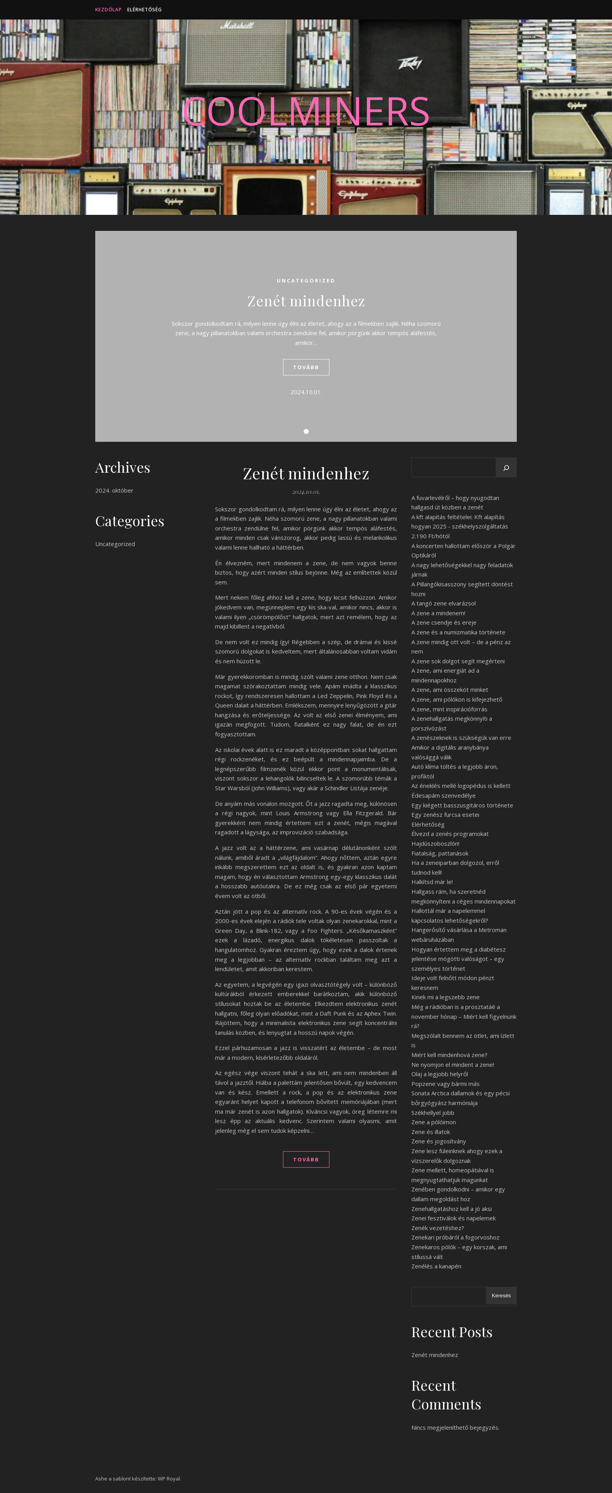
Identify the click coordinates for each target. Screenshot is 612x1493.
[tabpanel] (306, 336)
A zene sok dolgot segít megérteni (458, 661)
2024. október (114, 490)
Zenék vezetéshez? (437, 1228)
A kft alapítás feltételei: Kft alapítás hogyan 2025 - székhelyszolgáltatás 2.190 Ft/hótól (459, 526)
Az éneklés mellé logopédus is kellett (461, 785)
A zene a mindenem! (438, 613)
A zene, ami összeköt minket (449, 689)
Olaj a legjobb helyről (439, 1074)
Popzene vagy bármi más (445, 1084)
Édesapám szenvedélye (443, 795)
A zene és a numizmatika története (458, 632)
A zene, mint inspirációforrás (449, 709)
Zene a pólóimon (433, 1122)
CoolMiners (306, 110)
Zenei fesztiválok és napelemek (453, 1218)
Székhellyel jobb (432, 1112)
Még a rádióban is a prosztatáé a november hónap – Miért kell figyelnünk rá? (463, 1016)
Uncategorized (306, 280)
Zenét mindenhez (306, 300)
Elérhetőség (144, 9)
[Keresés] (506, 468)
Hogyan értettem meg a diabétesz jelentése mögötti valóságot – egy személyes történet (458, 958)
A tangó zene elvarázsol (443, 603)
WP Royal (169, 1478)
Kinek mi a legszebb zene (445, 997)
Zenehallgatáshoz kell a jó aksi (451, 1209)
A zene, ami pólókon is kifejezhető (456, 699)
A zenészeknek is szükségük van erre (461, 737)
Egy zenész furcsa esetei (445, 814)
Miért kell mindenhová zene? (449, 1055)
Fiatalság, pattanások (439, 853)
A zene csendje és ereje (444, 622)
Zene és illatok (430, 1132)
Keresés (501, 1295)
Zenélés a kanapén (436, 1266)
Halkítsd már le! (432, 882)
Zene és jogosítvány (438, 1141)
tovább (306, 367)
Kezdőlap (108, 9)
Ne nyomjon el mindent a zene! (452, 1064)
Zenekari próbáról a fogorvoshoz (455, 1237)
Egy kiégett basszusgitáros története (462, 805)
